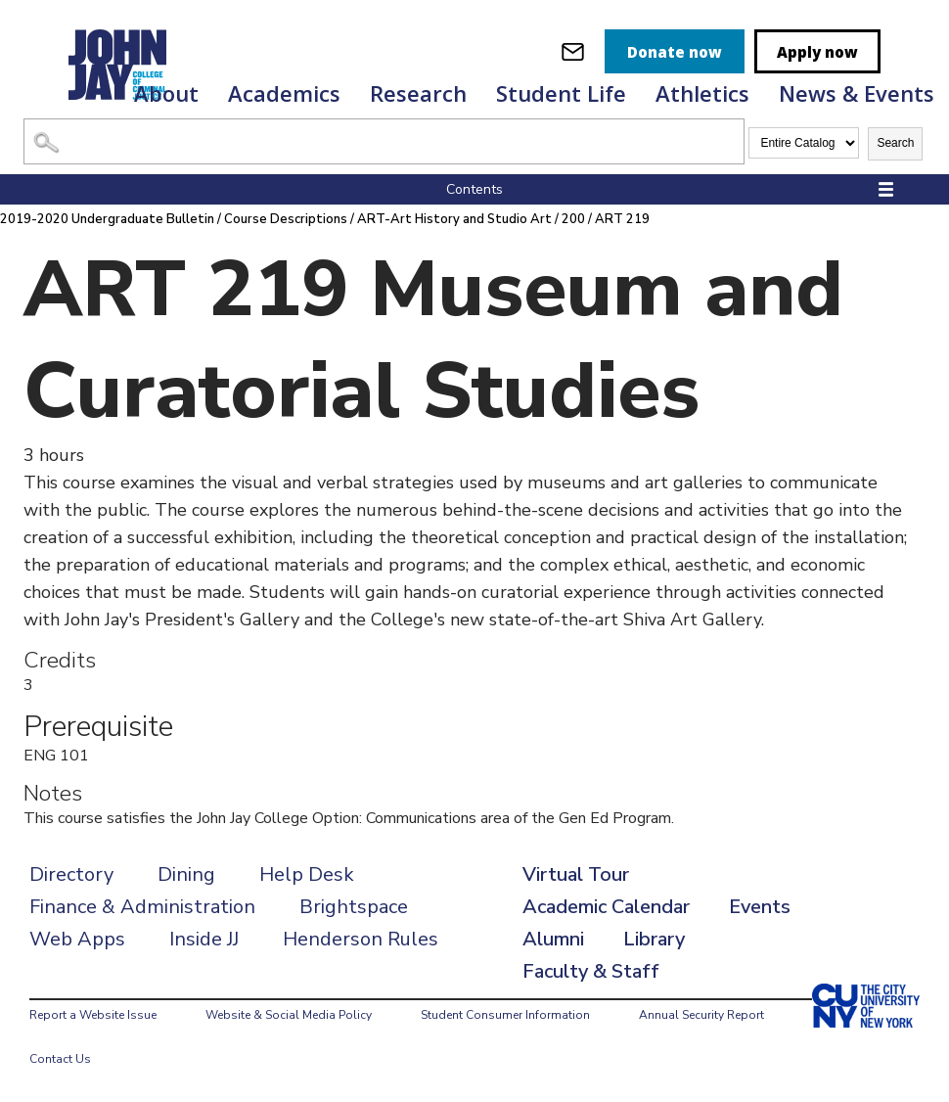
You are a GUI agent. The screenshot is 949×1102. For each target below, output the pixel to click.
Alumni (553, 939)
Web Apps (77, 939)
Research (418, 93)
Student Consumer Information (505, 1015)
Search (895, 143)
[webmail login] (573, 51)
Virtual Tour (575, 874)
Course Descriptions (285, 219)
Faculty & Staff (590, 971)
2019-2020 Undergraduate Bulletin (107, 219)
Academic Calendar (606, 907)
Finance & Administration (142, 907)
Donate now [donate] (674, 52)
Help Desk (306, 874)
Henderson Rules (360, 939)
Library (654, 939)
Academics (284, 93)
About (166, 93)
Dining (186, 874)
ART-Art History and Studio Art (455, 219)
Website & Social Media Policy (288, 1015)
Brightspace (353, 907)
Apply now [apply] (817, 52)
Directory (71, 874)
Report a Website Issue (93, 1015)
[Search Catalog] (384, 141)
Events (760, 907)
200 (574, 219)
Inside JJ (204, 939)
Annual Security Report (701, 1015)
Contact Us (60, 1059)
